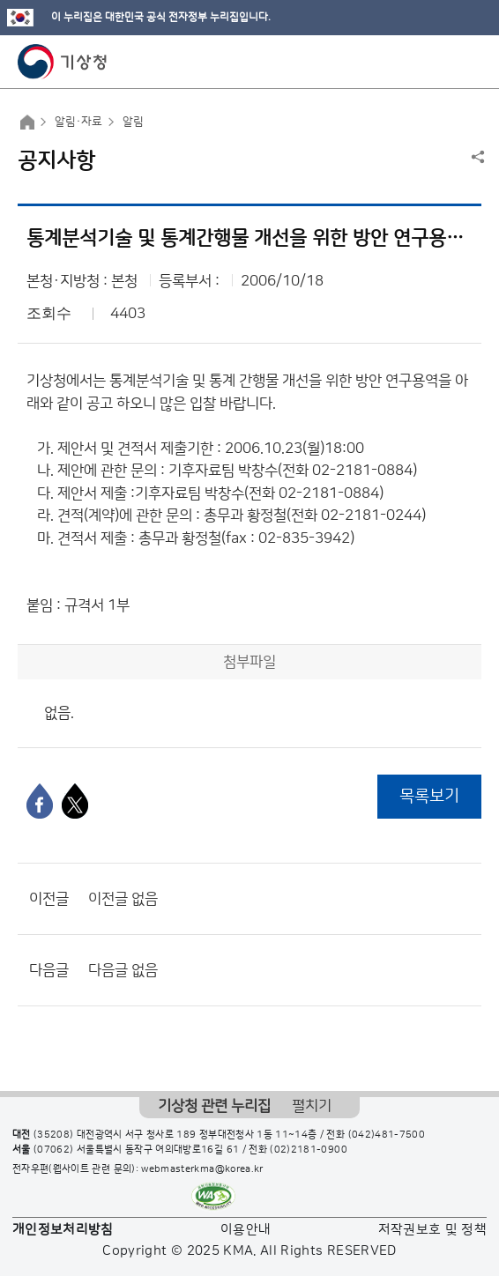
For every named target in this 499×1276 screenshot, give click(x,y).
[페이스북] (39, 801)
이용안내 (245, 1229)
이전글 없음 (123, 899)
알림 (133, 121)
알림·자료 (78, 121)
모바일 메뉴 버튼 (470, 61)
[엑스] (75, 801)
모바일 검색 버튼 (442, 61)
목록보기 (429, 796)
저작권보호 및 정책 (433, 1229)
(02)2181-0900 (308, 1150)
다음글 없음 (123, 970)
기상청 (63, 61)
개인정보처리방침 (63, 1229)
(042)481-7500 (387, 1135)
